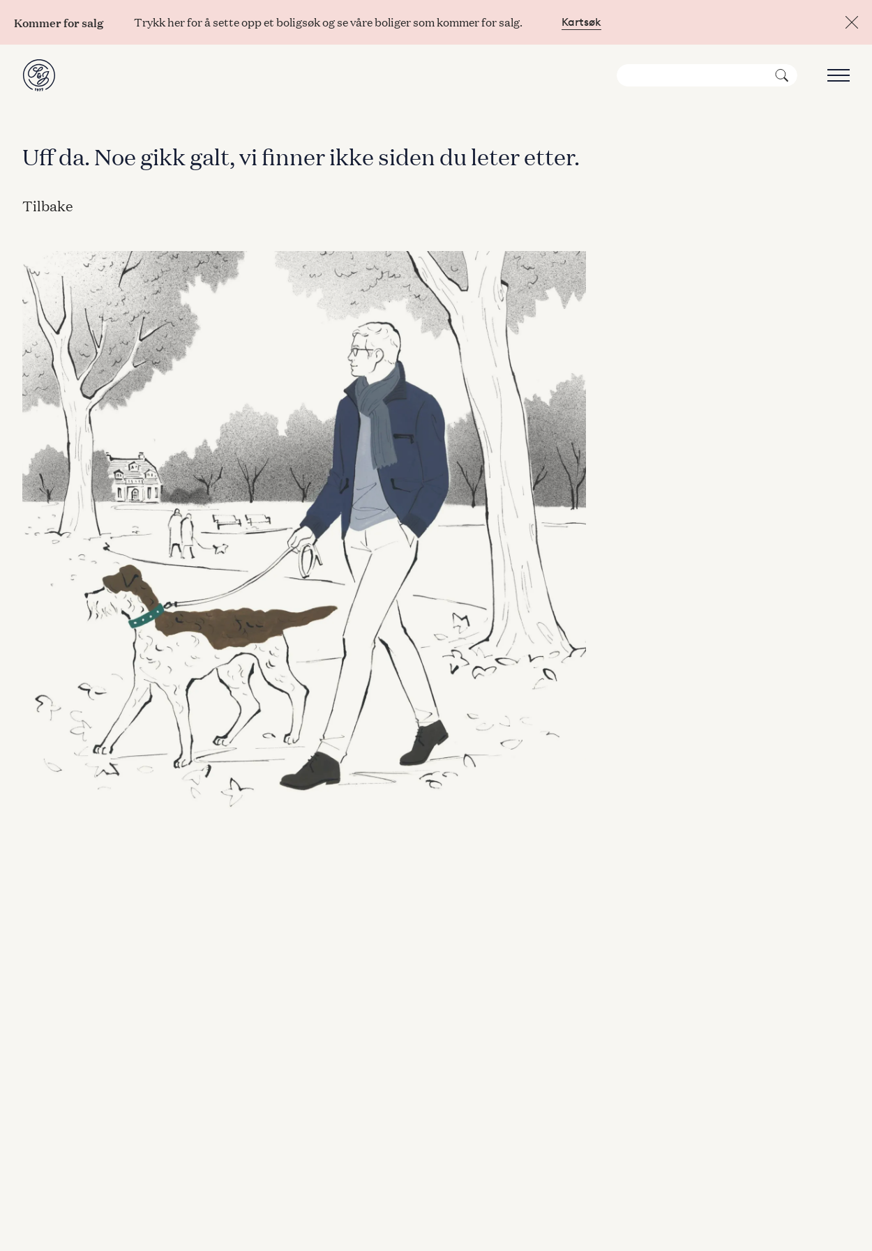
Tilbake (47, 205)
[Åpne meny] (836, 75)
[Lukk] (851, 22)
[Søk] (707, 75)
